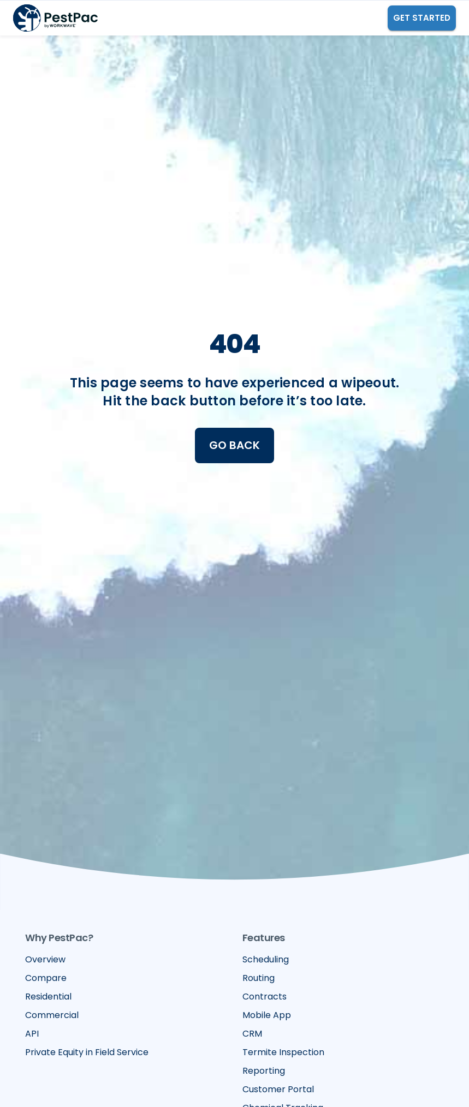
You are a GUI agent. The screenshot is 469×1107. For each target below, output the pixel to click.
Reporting (263, 1070)
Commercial (52, 1015)
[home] (55, 18)
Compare (46, 978)
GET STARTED (421, 17)
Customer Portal (278, 1089)
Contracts (264, 996)
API (32, 1033)
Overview (45, 959)
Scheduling (265, 959)
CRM (252, 1033)
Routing (258, 978)
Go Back (234, 445)
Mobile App (266, 1015)
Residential (48, 996)
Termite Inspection (283, 1052)
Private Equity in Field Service (87, 1052)
